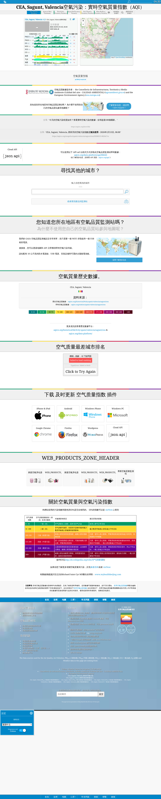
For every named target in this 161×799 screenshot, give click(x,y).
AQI (35, 19)
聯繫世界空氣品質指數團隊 (32, 707)
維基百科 (95, 661)
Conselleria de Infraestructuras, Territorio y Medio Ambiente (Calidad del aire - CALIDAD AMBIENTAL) (81, 766)
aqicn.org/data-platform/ (80, 333)
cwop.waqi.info (96, 727)
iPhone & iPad (43, 445)
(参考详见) (80, 633)
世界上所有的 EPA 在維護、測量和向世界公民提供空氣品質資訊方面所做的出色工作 (91, 708)
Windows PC (118, 445)
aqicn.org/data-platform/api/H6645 (90, 155)
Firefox (68, 464)
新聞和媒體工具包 (29, 710)
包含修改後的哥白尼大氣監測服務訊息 (84, 730)
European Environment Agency (81, 768)
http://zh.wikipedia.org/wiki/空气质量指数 (84, 654)
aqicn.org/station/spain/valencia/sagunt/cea (88, 304)
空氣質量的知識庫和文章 (31, 720)
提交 (101, 788)
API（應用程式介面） (30, 745)
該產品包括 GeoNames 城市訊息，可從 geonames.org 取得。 (91, 719)
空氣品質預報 (27, 740)
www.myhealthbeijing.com (108, 668)
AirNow (109, 604)
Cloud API (118, 464)
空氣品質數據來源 (29, 735)
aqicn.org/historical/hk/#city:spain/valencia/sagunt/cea (80, 330)
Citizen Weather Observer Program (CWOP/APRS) (81, 763)
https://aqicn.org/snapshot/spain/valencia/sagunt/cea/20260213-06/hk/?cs (80, 136)
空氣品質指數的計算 (30, 738)
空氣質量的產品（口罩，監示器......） (36, 742)
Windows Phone (93, 445)
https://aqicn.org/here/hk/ (80, 127)
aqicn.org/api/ (104, 157)
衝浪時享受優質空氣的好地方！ (82, 743)
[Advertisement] (80, 354)
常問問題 (25, 730)
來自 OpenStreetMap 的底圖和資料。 (84, 740)
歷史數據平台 (27, 747)
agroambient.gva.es (115, 92)
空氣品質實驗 (27, 722)
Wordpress (93, 464)
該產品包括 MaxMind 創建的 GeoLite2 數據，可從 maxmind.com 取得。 (88, 714)
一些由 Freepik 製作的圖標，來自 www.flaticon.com (90, 734)
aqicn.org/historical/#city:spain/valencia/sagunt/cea (88, 301)
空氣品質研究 (28, 715)
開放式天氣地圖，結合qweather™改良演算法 (87, 724)
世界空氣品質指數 (120, 680)
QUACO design (76, 747)
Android (68, 445)
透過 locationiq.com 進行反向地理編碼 (85, 737)
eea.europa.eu (92, 95)
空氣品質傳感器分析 (30, 725)
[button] (110, 35)
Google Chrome (43, 464)
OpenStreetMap (120, 57)
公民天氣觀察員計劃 (77, 727)
